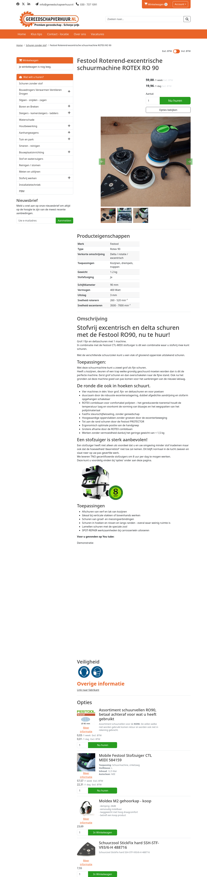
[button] (53, 91)
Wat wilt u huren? (31, 76)
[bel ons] (86, 4)
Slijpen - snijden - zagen (33, 99)
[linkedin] (28, 4)
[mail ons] (54, 4)
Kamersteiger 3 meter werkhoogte (114, 801)
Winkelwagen (28, 59)
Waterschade (26, 122)
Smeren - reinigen (29, 148)
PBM (22, 194)
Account (179, 4)
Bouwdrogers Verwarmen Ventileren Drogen (34, 91)
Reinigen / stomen (29, 168)
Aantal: (154, 93)
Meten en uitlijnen (29, 174)
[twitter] (23, 4)
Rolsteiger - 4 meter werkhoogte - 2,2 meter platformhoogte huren (113, 834)
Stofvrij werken (28, 181)
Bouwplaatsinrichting (31, 155)
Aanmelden (48, 227)
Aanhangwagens (29, 135)
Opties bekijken (170, 110)
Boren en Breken (29, 105)
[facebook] (17, 4)
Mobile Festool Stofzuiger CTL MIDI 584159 (114, 710)
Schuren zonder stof (36, 44)
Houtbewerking (28, 129)
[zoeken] (187, 19)
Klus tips (36, 33)
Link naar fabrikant (72, 656)
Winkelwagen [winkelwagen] (156, 4)
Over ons (80, 33)
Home (22, 33)
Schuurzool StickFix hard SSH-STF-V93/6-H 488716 (113, 772)
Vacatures (97, 33)
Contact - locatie (58, 33)
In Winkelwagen (175, 744)
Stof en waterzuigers (31, 161)
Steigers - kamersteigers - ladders (34, 114)
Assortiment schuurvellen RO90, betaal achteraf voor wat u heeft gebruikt (111, 681)
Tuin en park (26, 142)
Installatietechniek (30, 187)
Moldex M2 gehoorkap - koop (109, 738)
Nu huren (177, 100)
